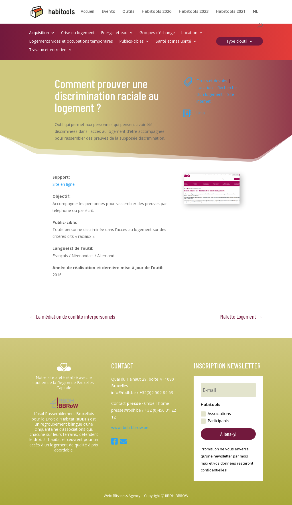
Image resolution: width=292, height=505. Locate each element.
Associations (216, 414)
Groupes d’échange (157, 33)
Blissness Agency (126, 495)
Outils (128, 11)
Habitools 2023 (193, 11)
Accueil (87, 11)
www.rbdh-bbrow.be (129, 427)
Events (108, 11)
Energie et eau (114, 33)
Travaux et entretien (47, 50)
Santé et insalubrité (173, 41)
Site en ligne (63, 184)
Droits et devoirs (211, 80)
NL (255, 11)
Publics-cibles (131, 41)
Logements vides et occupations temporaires (71, 41)
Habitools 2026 (156, 11)
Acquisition (39, 33)
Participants (215, 421)
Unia (200, 113)
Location (189, 33)
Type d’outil (236, 41)
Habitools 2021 (231, 11)
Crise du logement (78, 33)
